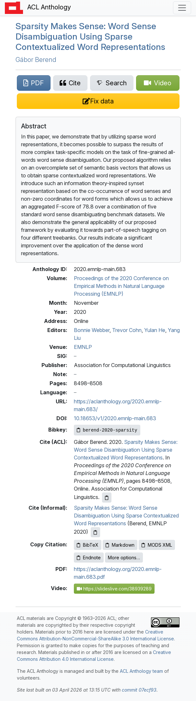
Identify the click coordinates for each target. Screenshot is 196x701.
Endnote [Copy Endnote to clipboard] (89, 557)
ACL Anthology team (141, 671)
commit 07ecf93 (139, 690)
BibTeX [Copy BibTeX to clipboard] (87, 545)
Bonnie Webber (92, 330)
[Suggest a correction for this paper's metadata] (98, 101)
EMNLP (83, 347)
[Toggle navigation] (182, 7)
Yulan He (154, 330)
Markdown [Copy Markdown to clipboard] (120, 545)
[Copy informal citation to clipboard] (95, 532)
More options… (124, 557)
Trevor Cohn (127, 330)
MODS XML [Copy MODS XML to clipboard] (157, 545)
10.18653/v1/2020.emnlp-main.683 (115, 418)
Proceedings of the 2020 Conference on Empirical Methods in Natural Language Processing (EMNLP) (121, 286)
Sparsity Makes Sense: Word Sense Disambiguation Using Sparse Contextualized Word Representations (90, 36)
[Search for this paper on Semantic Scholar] (111, 83)
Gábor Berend (36, 60)
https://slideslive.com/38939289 (114, 588)
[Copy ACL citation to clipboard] (106, 498)
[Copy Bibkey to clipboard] (107, 430)
